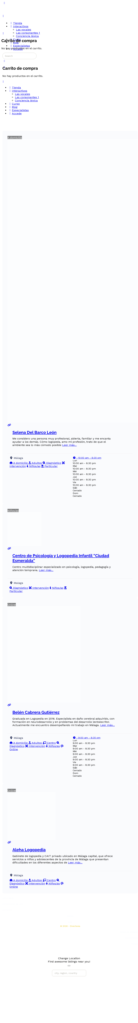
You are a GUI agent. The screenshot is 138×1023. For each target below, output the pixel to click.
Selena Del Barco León (34, 432)
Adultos (35, 463)
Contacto (7, 910)
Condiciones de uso (12, 904)
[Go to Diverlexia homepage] (14, 16)
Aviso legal (7, 898)
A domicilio (14, 137)
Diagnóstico (52, 463)
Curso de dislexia (129, 932)
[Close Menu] (3, 81)
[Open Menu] (3, 16)
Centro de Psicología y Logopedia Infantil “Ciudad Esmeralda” (60, 558)
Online (11, 604)
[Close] (69, 965)
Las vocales (22, 94)
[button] (87, 457)
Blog (70, 922)
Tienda (70, 916)
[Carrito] (4, 61)
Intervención (39, 587)
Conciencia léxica (26, 100)
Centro (49, 742)
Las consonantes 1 (27, 97)
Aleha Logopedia (29, 849)
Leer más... (69, 445)
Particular (49, 466)
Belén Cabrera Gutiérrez (35, 712)
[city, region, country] (69, 973)
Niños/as (33, 466)
